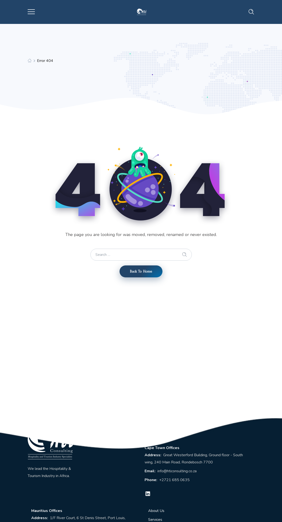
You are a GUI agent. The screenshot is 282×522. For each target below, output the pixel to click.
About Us (156, 510)
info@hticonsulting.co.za (177, 471)
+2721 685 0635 (174, 480)
